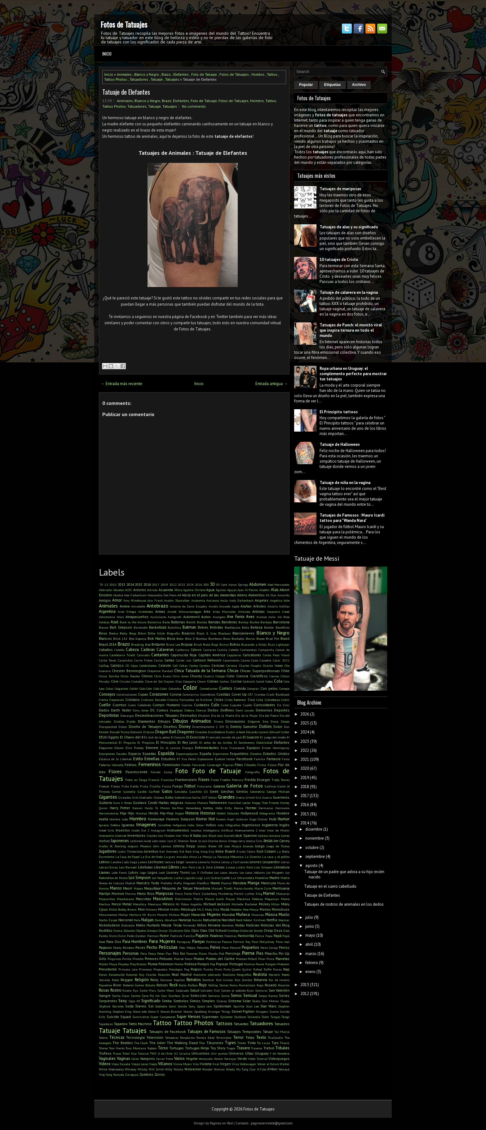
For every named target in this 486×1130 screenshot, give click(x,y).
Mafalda (166, 883)
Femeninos (149, 764)
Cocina (235, 681)
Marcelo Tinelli (221, 888)
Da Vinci (283, 705)
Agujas (231, 590)
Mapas (138, 888)
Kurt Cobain (266, 851)
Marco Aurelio (244, 888)
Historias (207, 813)
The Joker (157, 1042)
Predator (283, 964)
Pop (212, 964)
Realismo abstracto (207, 974)
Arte (207, 611)
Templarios (187, 1037)
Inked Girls (106, 830)
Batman (189, 627)
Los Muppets (275, 872)
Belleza (256, 627)
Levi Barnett (128, 867)
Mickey (264, 904)
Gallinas (270, 786)
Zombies (146, 1074)
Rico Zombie (243, 980)
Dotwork (136, 732)
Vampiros (147, 1058)
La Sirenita (253, 856)
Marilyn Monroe (111, 893)
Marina (130, 893)
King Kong (200, 851)
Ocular (163, 930)
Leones (256, 861)
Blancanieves (243, 633)
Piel (221, 953)
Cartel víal (183, 660)
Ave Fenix (236, 616)
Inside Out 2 (140, 830)
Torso (163, 1048)
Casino (245, 660)
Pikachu (271, 953)
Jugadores (108, 851)
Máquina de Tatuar (177, 888)
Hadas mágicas (171, 802)
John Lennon (162, 846)
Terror (238, 1037)
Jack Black (209, 835)
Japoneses (120, 840)
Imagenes (146, 824)
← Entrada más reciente (121, 383)
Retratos (194, 979)
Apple (235, 606)
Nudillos (106, 930)
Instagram (158, 830)
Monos (265, 909)
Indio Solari (196, 825)
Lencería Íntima (209, 862)
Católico (117, 665)
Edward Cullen (279, 732)
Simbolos (180, 1000)
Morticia (135, 915)
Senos (236, 995)
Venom (218, 1058)
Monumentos (108, 915)
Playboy (123, 964)
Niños (202, 925)
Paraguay (184, 941)
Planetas (282, 958)
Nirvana (214, 925)
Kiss (211, 851)
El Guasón (251, 737)
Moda (224, 909)
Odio (187, 930)
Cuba (259, 699)
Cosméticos (207, 694)
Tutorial (143, 1053)
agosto (311, 865)
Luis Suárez (212, 878)
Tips (275, 1042)
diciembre (313, 829)
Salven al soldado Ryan (237, 990)
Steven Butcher (171, 1011)
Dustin (230, 732)
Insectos (123, 830)
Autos (206, 616)
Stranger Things (219, 1011)
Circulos (125, 681)
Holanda (233, 813)
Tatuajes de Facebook (167, 1031)
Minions (151, 909)
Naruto (197, 920)
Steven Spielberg (195, 1011)
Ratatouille (117, 974)
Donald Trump (119, 732)
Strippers (262, 1011)
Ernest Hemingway (275, 748)
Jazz (170, 841)
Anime (125, 606)
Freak (215, 780)
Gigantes (108, 797)
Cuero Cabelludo (139, 705)
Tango (285, 1017)
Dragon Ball (165, 731)
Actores (139, 589)
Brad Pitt (272, 638)
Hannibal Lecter (239, 802)
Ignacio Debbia (109, 825)
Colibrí (134, 688)
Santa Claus (120, 995)
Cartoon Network (207, 660)
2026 (198, 584)
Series (284, 995)
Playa (113, 964)
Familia (259, 759)
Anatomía (198, 600)
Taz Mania (281, 1031)
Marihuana (280, 888)
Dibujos (164, 721)
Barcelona (281, 622)
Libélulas (145, 867)
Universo (236, 1053)
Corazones (158, 694)
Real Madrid (182, 974)
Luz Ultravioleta (242, 878)
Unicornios (201, 1053)
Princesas (145, 969)
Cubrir (285, 699)
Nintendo (189, 925)
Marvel (269, 893)
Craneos (259, 694)
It (191, 835)
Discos (122, 726)
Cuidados (202, 704)
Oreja (268, 930)
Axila (272, 617)
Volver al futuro (268, 1064)
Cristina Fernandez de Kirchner (189, 699)
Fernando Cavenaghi (206, 765)
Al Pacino (251, 590)
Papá (277, 935)
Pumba (208, 969)
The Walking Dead (182, 1042)
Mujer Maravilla (193, 914)
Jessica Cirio (254, 841)
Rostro (116, 990)
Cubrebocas (272, 699)
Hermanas (265, 808)
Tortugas (176, 1048)
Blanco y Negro (146, 74)
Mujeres (214, 914)
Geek (214, 791)
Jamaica (274, 835)
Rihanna (260, 979)
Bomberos (215, 638)
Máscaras (282, 893)
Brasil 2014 (107, 644)
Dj (227, 726)
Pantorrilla (246, 935)
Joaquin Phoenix (139, 846)
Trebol (268, 1048)
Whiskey (130, 1069)
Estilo (138, 758)
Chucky (196, 676)
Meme (285, 899)
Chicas (233, 670)
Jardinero (136, 841)
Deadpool (176, 710)
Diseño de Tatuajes (145, 726)
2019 (164, 584)
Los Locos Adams (226, 872)
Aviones (261, 617)
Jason (162, 841)
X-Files (261, 1069)
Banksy (243, 622)
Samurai (261, 990)
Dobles (265, 726)
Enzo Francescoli (233, 748)
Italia (197, 835)
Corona (175, 694)
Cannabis (143, 655)
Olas (203, 930)
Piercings (233, 953)
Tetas (249, 1037)
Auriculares (158, 617)
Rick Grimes (224, 980)
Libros (174, 867)
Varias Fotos (164, 1058)
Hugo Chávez (258, 819)
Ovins (113, 936)
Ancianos (212, 600)
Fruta (144, 786)
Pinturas (166, 958)
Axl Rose (283, 617)
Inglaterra (270, 825)
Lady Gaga (129, 862)
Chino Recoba (130, 676)
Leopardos (271, 861)
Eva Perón (189, 759)
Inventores (136, 835)
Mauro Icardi (214, 899)
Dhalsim (204, 715)
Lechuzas (156, 861)
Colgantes (121, 688)
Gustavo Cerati (145, 802)
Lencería (191, 862)
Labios (104, 861)
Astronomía (107, 617)
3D (212, 584)
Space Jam (204, 1006)
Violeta (205, 1063)
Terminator (224, 1037)
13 (106, 584)
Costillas (223, 694)
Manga (253, 883)
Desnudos (188, 715)
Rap (286, 969)
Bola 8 (190, 638)
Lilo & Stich (204, 867)
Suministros (140, 1017)
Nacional (125, 919)
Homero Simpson (180, 819)
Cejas (134, 665)
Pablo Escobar (136, 936)
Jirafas (103, 846)
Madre (274, 877)
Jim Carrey (281, 840)
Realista (260, 974)
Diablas (119, 721)
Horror (201, 819)
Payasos (105, 947)
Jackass (263, 835)
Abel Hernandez (278, 584)
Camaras (209, 650)
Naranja (185, 919)
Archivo (359, 85)
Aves (250, 616)
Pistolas (241, 959)
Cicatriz (208, 676)
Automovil (191, 616)
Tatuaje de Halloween (340, 444)
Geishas (227, 791)
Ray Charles (148, 974)
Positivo (249, 964)
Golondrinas (183, 797)
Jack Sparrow (246, 835)
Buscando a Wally (254, 644)
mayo (310, 935)
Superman (210, 1016)
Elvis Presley (135, 748)
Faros (285, 759)
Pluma (152, 964)
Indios (211, 825)
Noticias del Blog (275, 925)
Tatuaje (157, 79)
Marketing (225, 893)
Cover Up (239, 694)
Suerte (274, 1011)
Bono (226, 638)
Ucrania (184, 1053)
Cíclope (220, 676)
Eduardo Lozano (257, 732)
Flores (115, 771)
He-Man (177, 808)
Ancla (224, 600)
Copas (143, 694)
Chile (285, 670)
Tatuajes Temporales (244, 1031)
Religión (142, 979)
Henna (238, 808)
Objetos (141, 930)
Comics (225, 688)
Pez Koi (179, 953)
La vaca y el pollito (275, 856)
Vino (196, 1064)
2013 (121, 584)
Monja (254, 909)
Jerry (242, 841)
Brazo (166, 74)
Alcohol (118, 595)
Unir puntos (219, 1053)
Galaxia (219, 786)
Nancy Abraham (166, 920)
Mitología (188, 909)
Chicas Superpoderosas (260, 670)
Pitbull (252, 959)
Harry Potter (120, 807)
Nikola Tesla (171, 925)
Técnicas (117, 1037)
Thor (202, 1043)
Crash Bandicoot (278, 694)
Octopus (152, 930)
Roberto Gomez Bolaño (139, 985)
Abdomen (257, 584)
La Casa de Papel (127, 856)
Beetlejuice (232, 627)
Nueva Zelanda (124, 930)
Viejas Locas (139, 1064)
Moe (246, 909)
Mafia (178, 883)
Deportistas (109, 715)
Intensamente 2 (246, 830)
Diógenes (254, 721)
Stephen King (122, 1011)
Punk (218, 969)
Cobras (213, 681)
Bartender (141, 627)
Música (271, 914)
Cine (114, 681)
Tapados (121, 1023)
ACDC (128, 590)
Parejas (198, 941)
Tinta (251, 1042)
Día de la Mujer (246, 715)
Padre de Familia (182, 936)
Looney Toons (178, 872)
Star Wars (268, 1006)
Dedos (213, 710)
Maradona (202, 888)
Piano (203, 953)
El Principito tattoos (339, 412)
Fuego (177, 786)
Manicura (268, 883)
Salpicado (182, 990)
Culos (224, 705)
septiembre (315, 856)
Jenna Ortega (228, 841)
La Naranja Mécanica (228, 856)
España (205, 753)
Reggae (127, 979)
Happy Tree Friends (265, 802)
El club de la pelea (157, 737)
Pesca (152, 953)
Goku (169, 797)
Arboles (259, 606)
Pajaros (202, 935)
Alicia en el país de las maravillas (209, 595)
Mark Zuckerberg (205, 893)
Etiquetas (332, 85)
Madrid (130, 883)
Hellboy (208, 808)
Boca (171, 638)
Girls (135, 797)
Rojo (203, 985)
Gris (258, 797)
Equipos (253, 747)
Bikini (142, 633)
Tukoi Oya (129, 1053)
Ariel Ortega (127, 611)
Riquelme (105, 985)
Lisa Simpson (263, 867)
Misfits (174, 909)
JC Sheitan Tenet (185, 841)
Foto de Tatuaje (204, 74)
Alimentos (256, 595)
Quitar (247, 969)
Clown (201, 681)
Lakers (142, 862)
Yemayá (284, 1069)
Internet (120, 835)
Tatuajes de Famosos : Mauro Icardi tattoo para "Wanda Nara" (352, 518)
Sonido (182, 1006)
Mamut (226, 883)
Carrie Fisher (143, 660)
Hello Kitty (223, 808)
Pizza (270, 959)
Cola (278, 681)
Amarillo (283, 595)
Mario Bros (146, 893)
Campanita (266, 650)
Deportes (281, 710)
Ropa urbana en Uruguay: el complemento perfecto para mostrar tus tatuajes (353, 374)
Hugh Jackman (237, 819)
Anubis (213, 606)
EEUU (103, 737)
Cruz (251, 699)
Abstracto (105, 590)
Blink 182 (120, 638)
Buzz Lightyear (278, 644)
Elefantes (181, 74)
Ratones (131, 974)
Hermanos (282, 808)
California (182, 650)
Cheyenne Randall (160, 671)
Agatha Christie (194, 590)
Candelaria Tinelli (122, 655)
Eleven (119, 748)
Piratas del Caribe (220, 958)
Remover (166, 980)
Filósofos (250, 765)
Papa (268, 936)
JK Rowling (118, 846)
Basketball (157, 627)
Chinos (147, 676)
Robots (162, 985)
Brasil (285, 638)
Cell (175, 665)
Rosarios (283, 985)
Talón (265, 1017)
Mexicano (154, 904)
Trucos (117, 1053)
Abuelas (118, 590)
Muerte (162, 915)
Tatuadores (139, 79)
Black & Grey (206, 633)
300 (206, 584)
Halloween (218, 802)
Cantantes (160, 654)
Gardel (142, 791)
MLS (200, 909)
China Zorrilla (109, 676)
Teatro (103, 1037)
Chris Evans (162, 676)
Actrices (152, 590)
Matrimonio (183, 899)
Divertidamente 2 (205, 726)
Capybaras (234, 655)
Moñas (123, 915)
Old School (217, 930)
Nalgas (147, 919)
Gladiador (145, 797)
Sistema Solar (239, 1000)
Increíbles (164, 825)
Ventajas (230, 1058)
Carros (158, 660)
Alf (179, 595)
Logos (152, 872)
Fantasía (274, 758)
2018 (304, 786)
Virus (235, 1064)
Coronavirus (191, 694)
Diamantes (146, 721)
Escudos (121, 753)
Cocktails (249, 681)
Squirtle (238, 1006)
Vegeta (191, 1058)
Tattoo (272, 74)
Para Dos (113, 941)
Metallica (139, 904)
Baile (166, 622)
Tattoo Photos (115, 79)
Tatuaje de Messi (316, 558)
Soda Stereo (135, 1006)
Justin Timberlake (130, 851)
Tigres (230, 1042)
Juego (260, 846)
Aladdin (264, 590)
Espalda (166, 753)
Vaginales (107, 1058)
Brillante (158, 644)
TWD (153, 1053)
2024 (190, 584)
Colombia (175, 688)
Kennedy (172, 851)
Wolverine (192, 1069)
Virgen (225, 1063)
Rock (174, 985)
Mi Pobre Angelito (188, 904)
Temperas (171, 1037)
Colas (109, 688)
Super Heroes (189, 1016)
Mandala (239, 883)
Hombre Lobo (118, 819)
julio (309, 917)
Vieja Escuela (121, 1064)
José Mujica (232, 846)
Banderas (229, 622)
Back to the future (133, 622)
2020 (304, 768)
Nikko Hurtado (148, 925)
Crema (103, 699)
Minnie (163, 909)
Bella (245, 627)
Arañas (246, 606)
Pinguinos (114, 959)
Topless (152, 1048)
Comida (240, 688)
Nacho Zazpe (108, 920)
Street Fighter (243, 1011)
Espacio (134, 753)
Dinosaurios (235, 721)
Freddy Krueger (257, 779)
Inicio (107, 54)
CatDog (104, 665)
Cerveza (231, 665)
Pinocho (138, 959)
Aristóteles (145, 611)
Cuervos (187, 705)
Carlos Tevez (107, 660)
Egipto (113, 737)
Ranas (277, 969)
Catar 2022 (281, 660)
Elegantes (106, 748)
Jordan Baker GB (210, 846)
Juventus (151, 851)
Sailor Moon (166, 990)
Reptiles (179, 980)
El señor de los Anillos (215, 742)
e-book (240, 732)
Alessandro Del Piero (162, 595)
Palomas (230, 936)
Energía (187, 748)
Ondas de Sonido (251, 930)
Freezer (104, 786)
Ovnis (122, 936)
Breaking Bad (140, 644)
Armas (160, 611)
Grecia (240, 797)
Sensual (250, 995)
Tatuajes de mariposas (340, 188)
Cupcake (235, 705)
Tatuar (268, 1031)
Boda (179, 638)
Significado (151, 1000)
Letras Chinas (108, 867)
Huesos (221, 819)
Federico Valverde (111, 765)
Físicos (271, 765)
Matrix (198, 899)
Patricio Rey (241, 941)
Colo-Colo (145, 688)
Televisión (154, 1037)
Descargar (127, 715)
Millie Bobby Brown (123, 909)
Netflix (272, 919)
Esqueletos (239, 753)
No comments (194, 106)
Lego (180, 861)
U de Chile (165, 1053)
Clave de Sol (153, 681)
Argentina (107, 611)
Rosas (104, 990)
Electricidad (264, 742)
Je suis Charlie (208, 841)
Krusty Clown (245, 851)
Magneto (189, 883)
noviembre (314, 838)
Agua (210, 589)
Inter (262, 830)
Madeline (261, 878)
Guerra (267, 797)
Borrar (250, 638)
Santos (135, 995)
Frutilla (155, 786)
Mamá (215, 883)
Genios (242, 791)
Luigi (199, 878)
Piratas (199, 958)
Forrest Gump (161, 772)
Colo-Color (160, 688)
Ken (162, 851)
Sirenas (221, 1001)
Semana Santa (219, 995)
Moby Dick (212, 909)
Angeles (261, 600)
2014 (130, 584)
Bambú (202, 622)
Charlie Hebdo (273, 665)
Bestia (113, 633)
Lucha (178, 878)
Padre (164, 935)
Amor (117, 600)
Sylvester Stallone (233, 1017)
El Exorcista (195, 737)
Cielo (230, 676)
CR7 (250, 694)
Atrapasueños (137, 616)
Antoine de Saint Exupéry (188, 606)
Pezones (191, 953)
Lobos (133, 872)
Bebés (203, 627)
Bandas (214, 622)
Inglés (284, 825)
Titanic (284, 1043)
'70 (101, 584)
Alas (275, 589)
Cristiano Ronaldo (153, 699)
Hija (123, 813)
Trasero (243, 1048)
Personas (131, 953)
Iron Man (182, 835)
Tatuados (281, 1023)
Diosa (274, 721)
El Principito (166, 742)
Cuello (105, 704)
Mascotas (143, 898)
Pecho (152, 947)
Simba (167, 1000)
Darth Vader (121, 710)
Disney (185, 726)
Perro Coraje (269, 947)
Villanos (165, 1063)
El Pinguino (127, 742)
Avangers (219, 617)
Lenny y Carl (230, 862)
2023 (181, 584)
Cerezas (218, 665)
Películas (168, 947)
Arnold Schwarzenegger (184, 611)
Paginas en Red (221, 1123)
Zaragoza (132, 1074)
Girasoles (124, 797)
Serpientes (108, 1000)
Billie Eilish (156, 633)
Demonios (264, 710)
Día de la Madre (222, 715)
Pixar (262, 959)
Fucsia (166, 786)
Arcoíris (272, 606)
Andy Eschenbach (241, 600)
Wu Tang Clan (246, 1069)
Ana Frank (154, 600)
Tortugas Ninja (197, 1048)
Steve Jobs (140, 1011)
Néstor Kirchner (254, 920)
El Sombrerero (244, 742)
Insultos (196, 830)
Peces (140, 947)
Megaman (272, 899)
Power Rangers (266, 964)
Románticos (247, 985)
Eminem (152, 747)
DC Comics (159, 710)
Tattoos (223, 1023)
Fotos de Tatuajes (123, 24)
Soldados (161, 1006)
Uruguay (261, 1053)
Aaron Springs (238, 584)
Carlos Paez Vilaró (276, 655)
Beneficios (282, 627)
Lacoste (116, 862)
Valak (135, 1058)
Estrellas (152, 758)
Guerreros (281, 797)
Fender (186, 765)
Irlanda (152, 835)
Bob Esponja (137, 638)
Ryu (135, 990)
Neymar (283, 920)
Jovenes (248, 846)
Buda (206, 644)
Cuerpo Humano (166, 704)
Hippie (179, 813)
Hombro (257, 74)
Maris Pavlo (183, 893)
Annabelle (138, 606)
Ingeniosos (251, 825)
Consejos (107, 694)
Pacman (153, 936)
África (178, 590)
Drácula (148, 732)
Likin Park (187, 867)
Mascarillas (107, 899)
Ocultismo (176, 930)
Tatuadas (241, 1023)
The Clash (141, 1043)
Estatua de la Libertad (115, 759)
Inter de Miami (278, 830)
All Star (271, 595)
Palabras (216, 935)
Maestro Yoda (147, 883)
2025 (304, 723)
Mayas (230, 899)
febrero (311, 962)
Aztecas (104, 622)
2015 (138, 584)
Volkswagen (248, 1064)
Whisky (143, 1069)
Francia (153, 780)
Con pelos (269, 688)
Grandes (226, 797)
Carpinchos (125, 660)
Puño (227, 969)
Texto (261, 1037)
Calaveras (165, 649)
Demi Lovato (245, 710)
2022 (173, 584)
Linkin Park (244, 867)
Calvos (196, 649)
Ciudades (137, 681)
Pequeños (250, 947)
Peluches (203, 947)
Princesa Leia (128, 969)
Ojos (195, 930)
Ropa (260, 985)
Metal (126, 904)
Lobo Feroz (119, 872)
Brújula (186, 644)
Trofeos (105, 1053)
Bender (269, 627)
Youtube (118, 1074)
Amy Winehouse (134, 600)
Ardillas (284, 606)
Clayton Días (173, 681)
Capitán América (211, 654)
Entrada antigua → (271, 383)
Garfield (154, 791)
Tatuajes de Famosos (206, 1031)
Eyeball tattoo (225, 759)
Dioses (285, 721)
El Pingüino (145, 742)
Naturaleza (212, 919)
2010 (113, 584)
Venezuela (205, 1058)
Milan (275, 904)
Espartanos (220, 753)
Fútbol (190, 786)
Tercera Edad (205, 1037)
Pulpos (196, 969)
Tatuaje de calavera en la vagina (349, 292)
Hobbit (221, 813)
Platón (103, 964)
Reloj (154, 979)
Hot (212, 819)
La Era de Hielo (152, 856)
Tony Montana (136, 1048)
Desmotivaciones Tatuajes (157, 715)
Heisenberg (193, 808)
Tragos (231, 1048)
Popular (306, 85)
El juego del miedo (273, 737)
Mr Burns (149, 915)
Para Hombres (134, 941)
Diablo (130, 721)
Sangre (105, 995)
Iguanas (128, 825)
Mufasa (174, 915)
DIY (221, 726)
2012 (304, 993)
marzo (310, 953)
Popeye (222, 964)
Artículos (244, 611)
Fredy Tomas (280, 780)
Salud (194, 990)
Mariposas (165, 893)
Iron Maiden (166, 835)
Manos (116, 888)
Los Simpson (140, 877)
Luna (226, 877)
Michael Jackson (216, 904)
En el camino (170, 748)
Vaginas (123, 1058)
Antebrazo (157, 606)
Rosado (271, 985)
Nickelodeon (109, 925)
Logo (143, 872)
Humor (283, 819)
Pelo (182, 947)
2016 (147, 584)
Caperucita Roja (183, 654)
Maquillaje (152, 888)
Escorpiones (107, 753)
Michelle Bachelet (244, 904)
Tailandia (253, 1017)
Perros (284, 947)
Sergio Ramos (268, 995)
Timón (241, 1043)
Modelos (235, 909)
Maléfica (203, 883)
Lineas (219, 867)
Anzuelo (224, 606)
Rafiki (268, 969)
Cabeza (132, 649)
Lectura (170, 862)
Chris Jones (180, 676)
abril (309, 944)
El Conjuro (178, 737)
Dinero (218, 721)
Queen (236, 969)
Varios (179, 1058)
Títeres (103, 1048)
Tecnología (135, 1037)
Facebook (244, 758)
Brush (198, 644)
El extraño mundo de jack (224, 737)
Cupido (247, 705)
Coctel (260, 681)
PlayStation (138, 964)
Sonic (172, 1006)
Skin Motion (270, 1001)
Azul (114, 622)
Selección (198, 995)
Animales (124, 74)
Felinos (131, 764)
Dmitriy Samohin (243, 726)
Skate (256, 1001)
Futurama (204, 786)
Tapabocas (106, 1024)
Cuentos (119, 704)
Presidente (108, 969)
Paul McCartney (263, 941)
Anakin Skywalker (177, 600)
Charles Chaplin (250, 665)
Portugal (236, 964)
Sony (191, 1006)
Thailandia (275, 1037)
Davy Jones (140, 710)
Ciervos (274, 676)
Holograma (267, 813)
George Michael (278, 791)
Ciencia (242, 676)
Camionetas (248, 650)
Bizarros (188, 633)
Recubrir (274, 974)
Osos (278, 930)
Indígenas (179, 825)
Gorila (196, 797)
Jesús (268, 840)
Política (190, 964)
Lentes (244, 862)
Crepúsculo (116, 699)
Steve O (153, 1011)
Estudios (168, 758)
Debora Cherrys (195, 710)
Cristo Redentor (235, 699)
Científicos (259, 676)
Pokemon (166, 964)
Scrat (185, 995)
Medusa (257, 899)
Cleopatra (189, 681)
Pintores (151, 958)
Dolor (277, 726)
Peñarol (235, 947)
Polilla (179, 964)
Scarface (174, 995)
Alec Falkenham (135, 595)
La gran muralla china (180, 856)
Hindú (153, 813)
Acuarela (166, 589)
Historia (192, 813)
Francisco (167, 780)
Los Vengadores (162, 878)
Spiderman (222, 1006)
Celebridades (148, 665)
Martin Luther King (248, 893)
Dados (104, 710)
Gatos (167, 791)
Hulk (272, 819)
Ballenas (178, 622)
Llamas (104, 872)
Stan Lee (252, 1006)
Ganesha (129, 791)
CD (127, 665)
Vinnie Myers (182, 1064)
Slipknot (104, 1006)
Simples (208, 1000)
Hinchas (141, 813)
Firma (261, 765)
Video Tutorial (257, 1058)
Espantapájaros (187, 753)
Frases (204, 779)
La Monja (205, 856)
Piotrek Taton (183, 959)
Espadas (149, 753)
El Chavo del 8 (131, 737)
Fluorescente (137, 771)
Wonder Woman (213, 1069)
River (117, 985)
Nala (137, 920)
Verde (242, 1058)
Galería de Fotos (244, 785)
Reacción (164, 974)
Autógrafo (174, 617)
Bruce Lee (173, 644)
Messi (116, 904)
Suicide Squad (119, 1016)
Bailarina (154, 622)
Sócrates (118, 1006)
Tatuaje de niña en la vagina (345, 482)
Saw (164, 995)
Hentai (250, 807)
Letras (285, 862)
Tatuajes (172, 79)
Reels (115, 980)
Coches (224, 681)
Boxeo (260, 638)
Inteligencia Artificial (218, 830)
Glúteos (159, 797)
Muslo (284, 914)
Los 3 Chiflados (202, 872)
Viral (215, 1064)
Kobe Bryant (225, 851)
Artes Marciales (224, 611)
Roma (234, 985)
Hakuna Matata (196, 802)
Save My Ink (151, 995)
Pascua (227, 941)
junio (309, 926)
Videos (105, 1063)
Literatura (281, 867)
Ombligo (233, 930)
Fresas (115, 786)
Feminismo (171, 764)
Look (162, 872)
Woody (230, 1069)
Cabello (119, 650)
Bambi (191, 622)
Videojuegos (278, 1058)
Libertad (160, 867)
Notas (240, 925)
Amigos (105, 600)
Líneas (230, 867)
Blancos (105, 638)
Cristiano (132, 699)
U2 (176, 1053)
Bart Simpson (121, 627)
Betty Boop (128, 633)
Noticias (252, 925)
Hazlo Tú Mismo (157, 808)
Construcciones (127, 694)
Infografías (232, 825)
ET (178, 759)
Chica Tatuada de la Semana (200, 670)
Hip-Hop (167, 813)
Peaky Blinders (123, 947)
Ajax (240, 590)
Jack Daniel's (226, 835)
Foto (181, 771)
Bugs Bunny (219, 644)
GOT (204, 797)
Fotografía (252, 772)
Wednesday (116, 1069)
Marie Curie (262, 888)
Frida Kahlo (130, 786)
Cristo (218, 699)
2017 (155, 584)
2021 (304, 759)
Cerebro (205, 665)
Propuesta (160, 969)
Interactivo (106, 835)
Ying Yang (105, 1074)
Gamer (116, 791)
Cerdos (193, 665)
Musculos (257, 915)
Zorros (159, 1074)
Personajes (110, 953)
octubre (312, 847)
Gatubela (181, 791)
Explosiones (205, 759)
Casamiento (231, 660)
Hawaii (137, 808)
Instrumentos (178, 830)
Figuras (228, 765)
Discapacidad (108, 726)
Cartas (169, 660)
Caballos (106, 649)
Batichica (174, 627)
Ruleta (127, 990)
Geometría (257, 791)
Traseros (256, 1048)
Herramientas (108, 813)
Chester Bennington (129, 670)
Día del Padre (268, 715)
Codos (269, 681)
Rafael (257, 969)
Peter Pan (164, 953)
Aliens (242, 595)
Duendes (201, 732)
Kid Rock (185, 851)
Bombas (201, 638)
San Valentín (279, 990)
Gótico (212, 797)
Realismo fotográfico (237, 974)
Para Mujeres (162, 941)
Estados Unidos (276, 753)
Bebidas (216, 627)
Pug (186, 969)
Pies (259, 953)
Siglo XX (134, 1001)
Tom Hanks (117, 1048)
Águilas (221, 590)
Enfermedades (207, 747)
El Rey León (187, 742)
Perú (143, 953)
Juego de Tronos (278, 846)
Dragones (185, 731)
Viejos (153, 1064)
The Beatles (123, 1042)
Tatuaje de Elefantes (126, 92)
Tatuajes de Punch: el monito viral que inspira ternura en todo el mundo (351, 330)
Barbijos (266, 622)
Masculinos (163, 898)
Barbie (254, 622)
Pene (225, 947)
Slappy (284, 1001)
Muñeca (243, 914)
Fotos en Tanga (136, 780)
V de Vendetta (279, 1053)
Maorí (127, 888)
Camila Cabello (228, 650)
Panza (259, 936)
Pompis (203, 964)
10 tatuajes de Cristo (339, 259)
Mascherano (125, 899)
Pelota (191, 947)
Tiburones (214, 1042)
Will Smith (156, 1069)
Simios (195, 1000)
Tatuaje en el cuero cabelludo (330, 886)
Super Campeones (162, 1017)
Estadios (256, 753)
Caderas (148, 649)
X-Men (272, 1069)
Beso (103, 633)
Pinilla (126, 959)
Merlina (104, 904)
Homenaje (156, 819)
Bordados (238, 638)
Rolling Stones (218, 985)
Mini (141, 909)
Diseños (170, 726)
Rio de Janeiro (279, 980)
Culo (215, 704)
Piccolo (213, 953)
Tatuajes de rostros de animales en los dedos (344, 904)
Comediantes (209, 688)
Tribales (282, 1048)
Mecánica (243, 899)
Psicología (176, 969)
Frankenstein (186, 779)
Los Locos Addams (252, 872)
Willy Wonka (174, 1069)
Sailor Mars (147, 990)
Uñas (249, 1053)
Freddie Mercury (231, 780)
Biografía (173, 633)
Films (239, 764)
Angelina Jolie (279, 600)
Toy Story (217, 1048)
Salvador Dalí (210, 990)
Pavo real (282, 941)
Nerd (239, 920)
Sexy (122, 1000)
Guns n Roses (122, 802)
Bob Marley (157, 638)
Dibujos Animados (192, 721)
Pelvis (215, 947)
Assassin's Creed (278, 611)
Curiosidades (264, 704)
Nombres (228, 925)
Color (190, 687)
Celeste (164, 665)
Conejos (284, 688)
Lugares (189, 878)
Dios (265, 721)
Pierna (248, 953)
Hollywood (249, 813)
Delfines (227, 710)
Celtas (183, 665)
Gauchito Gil (198, 791)
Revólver (208, 980)
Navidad (228, 919)
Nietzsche (128, 925)
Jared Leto (151, 841)
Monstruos (280, 909)
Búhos (235, 644)
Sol (150, 1006)
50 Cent (221, 584)
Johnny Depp (184, 846)
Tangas (275, 1017)
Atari (120, 617)
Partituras (213, 941)
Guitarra (105, 802)
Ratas (103, 974)
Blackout (224, 633)
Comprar (253, 688)
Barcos (103, 627)
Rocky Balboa (188, 985)
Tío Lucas (263, 1043)
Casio (254, 660)
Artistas (258, 611)
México (169, 904)
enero (310, 971)
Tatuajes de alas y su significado (349, 227)
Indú (221, 825)
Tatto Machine (140, 1023)
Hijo (131, 813)
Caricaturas (252, 654)
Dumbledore (216, 732)
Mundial (228, 914)
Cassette (265, 660)
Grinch (250, 797)
